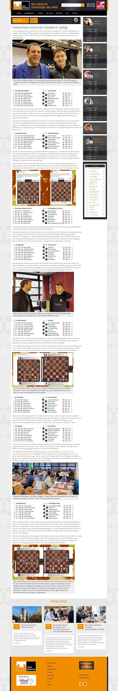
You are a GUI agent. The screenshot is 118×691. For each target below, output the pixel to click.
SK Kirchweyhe (93, 194)
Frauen (59, 13)
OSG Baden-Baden (94, 174)
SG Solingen (92, 189)
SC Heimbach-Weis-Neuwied (94, 206)
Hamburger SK (93, 186)
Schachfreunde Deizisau (93, 183)
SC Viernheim (92, 171)
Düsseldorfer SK (93, 197)
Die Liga (49, 13)
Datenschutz (84, 677)
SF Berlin (91, 209)
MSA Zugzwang (93, 212)
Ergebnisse (29, 13)
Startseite (13, 13)
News (19, 13)
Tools (74, 13)
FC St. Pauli (92, 202)
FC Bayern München (94, 179)
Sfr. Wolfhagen (93, 176)
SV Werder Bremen (94, 192)
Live (67, 13)
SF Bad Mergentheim (95, 168)
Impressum (84, 675)
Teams (40, 13)
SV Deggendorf (93, 200)
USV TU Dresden (93, 215)
